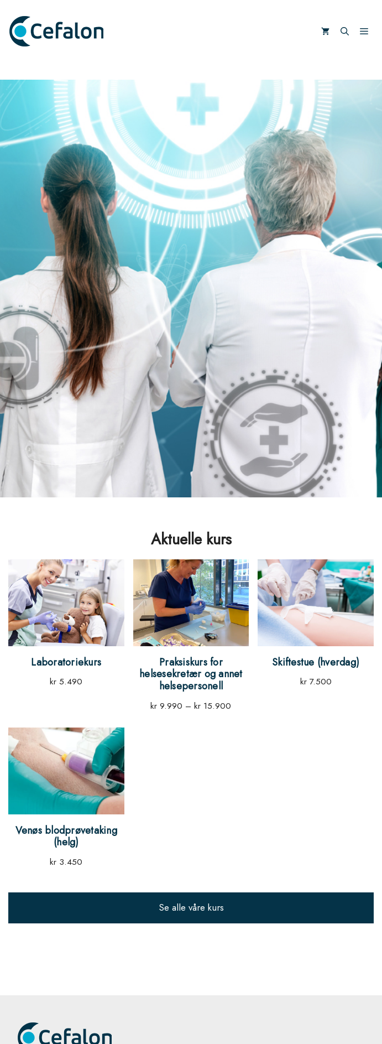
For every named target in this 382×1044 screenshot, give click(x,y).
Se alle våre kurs (191, 907)
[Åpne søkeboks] (344, 31)
